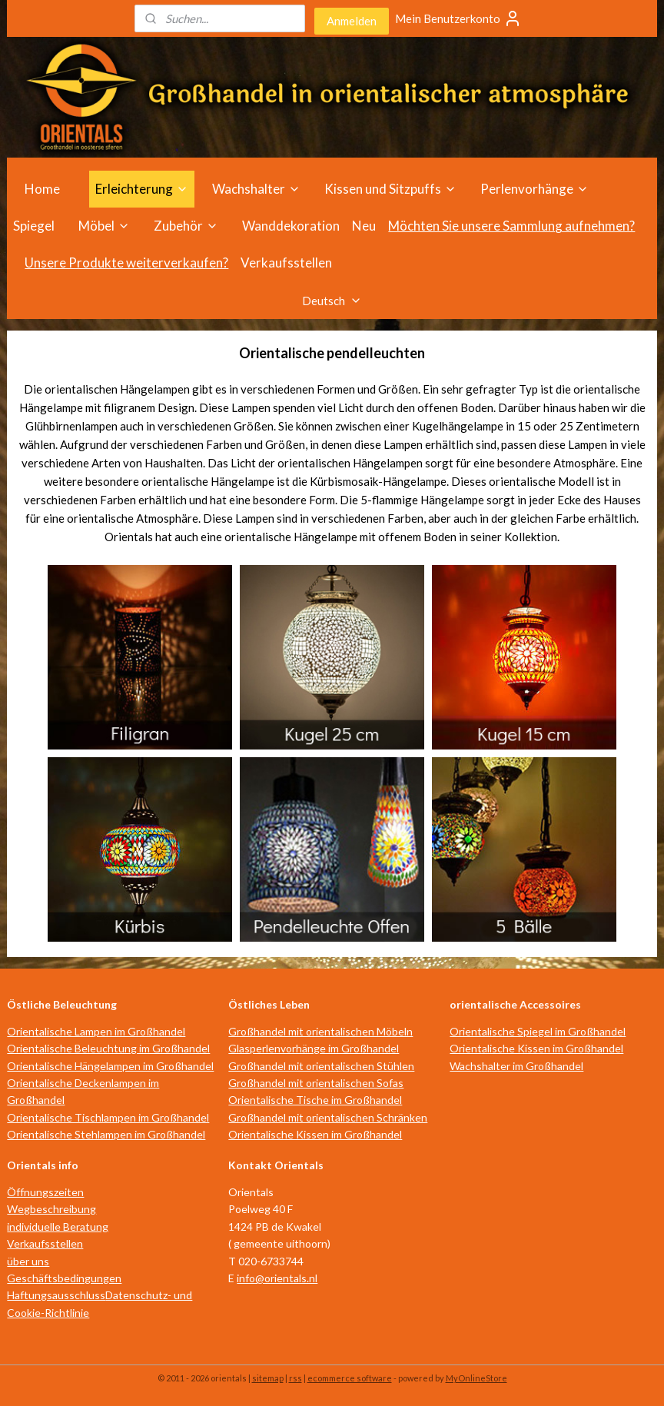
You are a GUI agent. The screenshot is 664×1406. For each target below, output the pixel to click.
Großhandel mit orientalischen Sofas (315, 1082)
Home (42, 189)
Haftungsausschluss (56, 1294)
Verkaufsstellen (286, 262)
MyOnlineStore (476, 1378)
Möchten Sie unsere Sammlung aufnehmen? (511, 226)
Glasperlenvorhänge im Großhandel (313, 1048)
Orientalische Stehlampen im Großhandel (106, 1134)
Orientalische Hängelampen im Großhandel (110, 1065)
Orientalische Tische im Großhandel (315, 1099)
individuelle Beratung (57, 1226)
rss (295, 1378)
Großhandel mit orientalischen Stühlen (321, 1065)
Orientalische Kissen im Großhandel (315, 1134)
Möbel (104, 226)
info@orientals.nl (277, 1278)
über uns (28, 1261)
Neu (364, 226)
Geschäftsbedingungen (64, 1278)
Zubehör (186, 226)
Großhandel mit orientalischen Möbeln (320, 1031)
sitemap (268, 1378)
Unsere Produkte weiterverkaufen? (126, 262)
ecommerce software (349, 1378)
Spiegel (34, 226)
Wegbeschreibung (51, 1208)
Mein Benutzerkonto (458, 18)
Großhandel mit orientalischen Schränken (327, 1117)
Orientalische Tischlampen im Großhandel (108, 1117)
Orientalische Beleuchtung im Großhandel (108, 1048)
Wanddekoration (291, 226)
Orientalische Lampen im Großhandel (96, 1031)
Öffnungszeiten (45, 1191)
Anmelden (352, 21)
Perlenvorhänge (534, 189)
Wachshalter (256, 189)
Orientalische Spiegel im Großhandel (538, 1031)
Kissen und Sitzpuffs (390, 189)
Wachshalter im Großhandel (516, 1065)
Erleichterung (141, 189)
